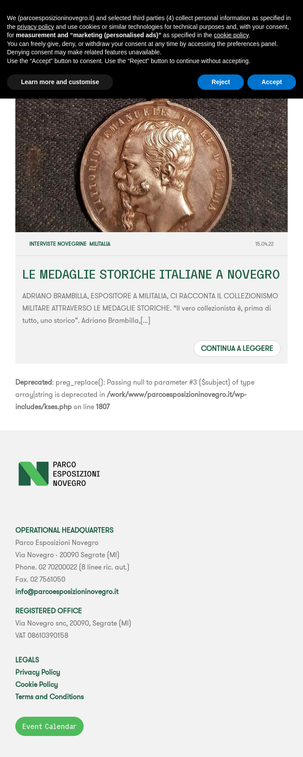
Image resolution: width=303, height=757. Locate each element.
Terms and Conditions (49, 696)
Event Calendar (49, 726)
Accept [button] (271, 81)
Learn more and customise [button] (60, 81)
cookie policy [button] (231, 35)
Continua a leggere (237, 348)
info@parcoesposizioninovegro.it (66, 591)
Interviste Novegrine (58, 244)
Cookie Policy (36, 684)
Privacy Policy (37, 672)
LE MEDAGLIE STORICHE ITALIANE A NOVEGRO (151, 274)
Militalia (99, 244)
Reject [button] (220, 81)
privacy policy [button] (35, 26)
